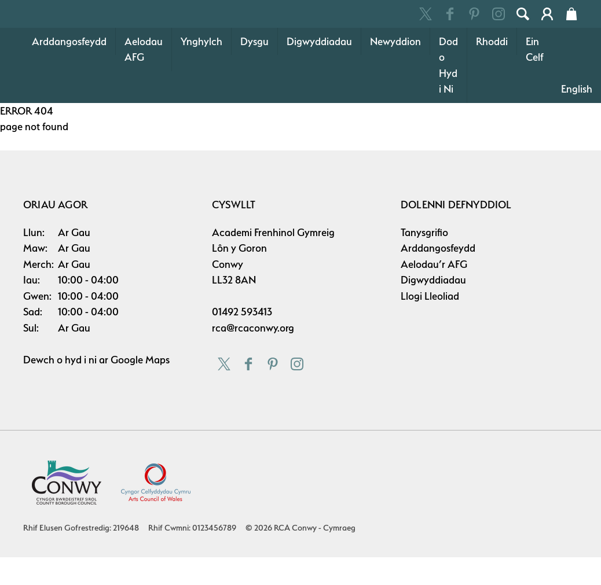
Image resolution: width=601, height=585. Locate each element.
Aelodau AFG (143, 107)
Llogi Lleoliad (430, 354)
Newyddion (395, 99)
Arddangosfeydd (69, 99)
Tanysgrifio (424, 290)
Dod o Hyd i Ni (448, 123)
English (576, 147)
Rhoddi (492, 99)
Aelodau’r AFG (434, 322)
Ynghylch (201, 99)
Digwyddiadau (319, 99)
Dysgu (254, 99)
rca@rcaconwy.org (253, 386)
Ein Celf (535, 107)
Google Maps (140, 417)
